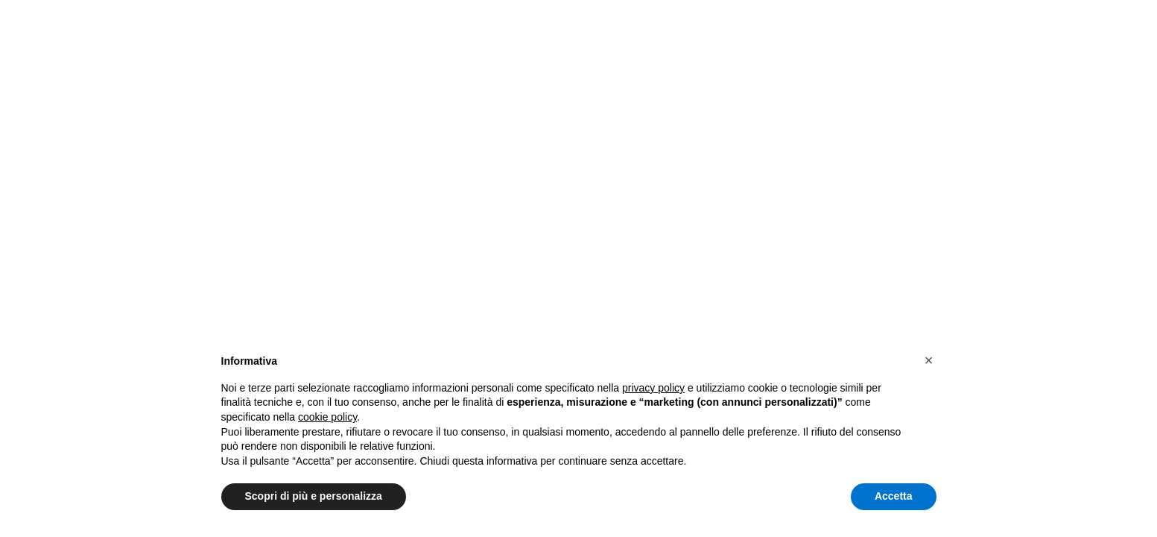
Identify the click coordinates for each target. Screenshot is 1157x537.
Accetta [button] (894, 496)
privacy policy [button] (653, 388)
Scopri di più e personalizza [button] (313, 496)
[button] (929, 360)
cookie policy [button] (327, 417)
